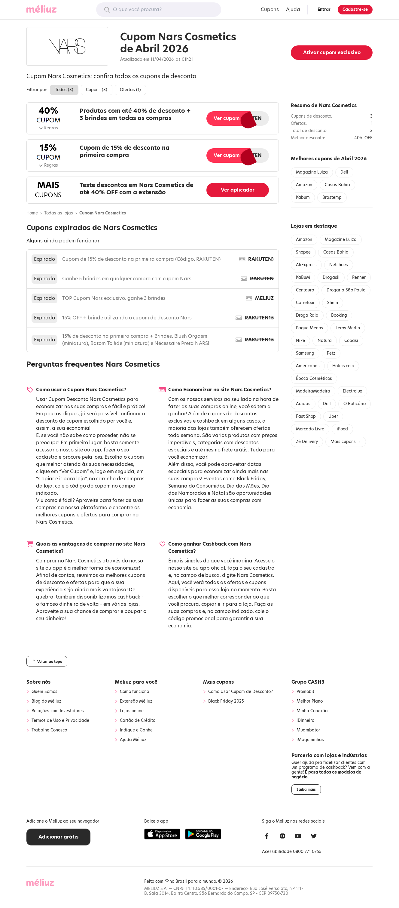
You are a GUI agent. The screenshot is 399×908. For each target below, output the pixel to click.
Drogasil (331, 277)
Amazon (304, 185)
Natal (218, 493)
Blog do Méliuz (46, 701)
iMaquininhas (310, 739)
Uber (333, 416)
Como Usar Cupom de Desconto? (240, 691)
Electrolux (352, 391)
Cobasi (351, 340)
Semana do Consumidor (196, 485)
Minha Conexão (312, 711)
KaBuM (303, 277)
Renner (359, 277)
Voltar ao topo (47, 661)
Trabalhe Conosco (49, 730)
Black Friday (251, 478)
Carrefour (305, 303)
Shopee (303, 252)
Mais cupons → (345, 442)
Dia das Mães (243, 485)
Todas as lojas (58, 213)
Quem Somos (44, 691)
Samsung (305, 353)
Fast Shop (306, 416)
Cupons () (96, 90)
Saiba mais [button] (306, 789)
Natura (325, 340)
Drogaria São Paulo (346, 290)
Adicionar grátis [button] (58, 836)
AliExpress (306, 265)
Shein (332, 303)
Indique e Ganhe (136, 730)
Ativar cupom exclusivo (332, 52)
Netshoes (338, 265)
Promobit (305, 691)
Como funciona (134, 691)
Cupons (270, 9)
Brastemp (332, 197)
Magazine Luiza (312, 172)
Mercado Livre (310, 429)
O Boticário (354, 404)
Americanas (308, 366)
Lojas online (132, 711)
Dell (344, 172)
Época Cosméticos (314, 378)
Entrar (324, 9)
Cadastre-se (355, 9)
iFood (342, 429)
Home (32, 213)
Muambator (308, 730)
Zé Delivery (307, 442)
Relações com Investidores (58, 711)
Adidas (303, 404)
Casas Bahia (337, 185)
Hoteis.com (343, 366)
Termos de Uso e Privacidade (60, 720)
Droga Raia (307, 315)
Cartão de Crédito (137, 720)
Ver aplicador (237, 189)
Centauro (305, 290)
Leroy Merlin (348, 328)
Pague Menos (309, 328)
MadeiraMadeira (313, 391)
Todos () (64, 90)
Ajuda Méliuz (133, 739)
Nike (300, 340)
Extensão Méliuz (136, 701)
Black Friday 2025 (226, 701)
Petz (331, 353)
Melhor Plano (310, 701)
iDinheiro (305, 720)
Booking (339, 315)
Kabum (303, 197)
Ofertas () (130, 90)
